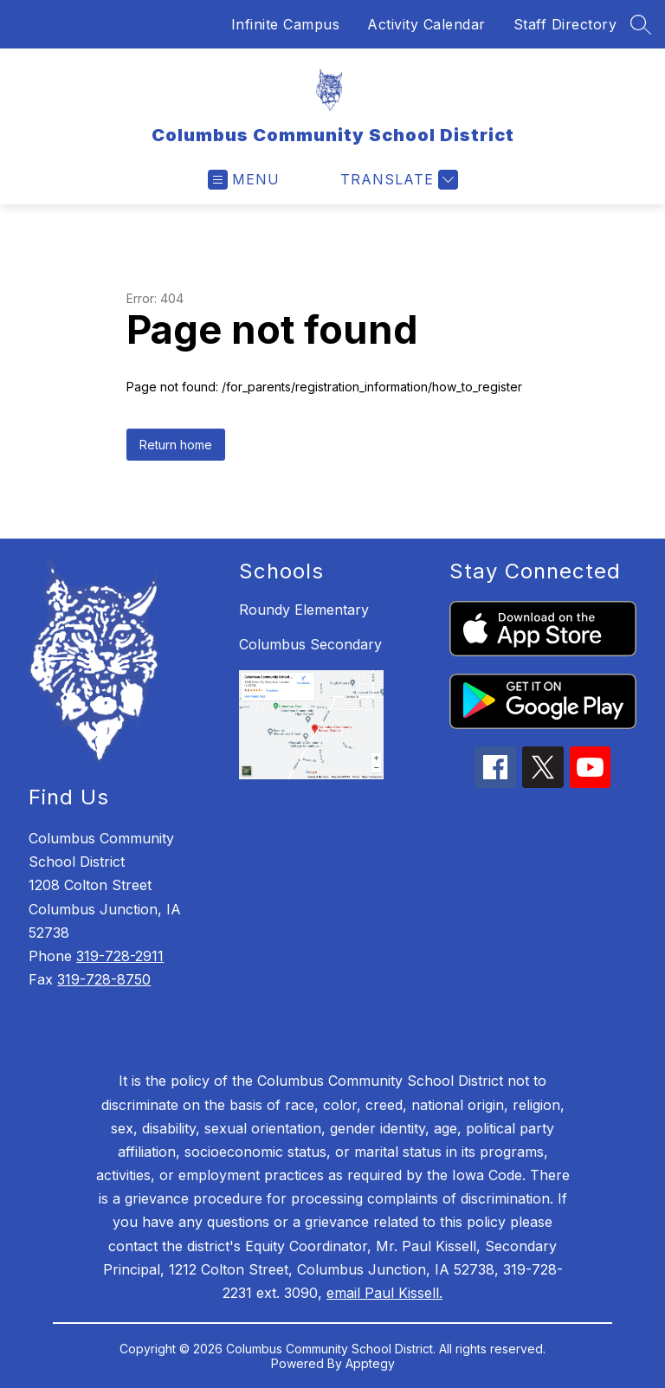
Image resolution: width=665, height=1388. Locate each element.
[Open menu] (244, 179)
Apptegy (370, 1363)
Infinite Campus (285, 24)
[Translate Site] (397, 179)
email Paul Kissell (382, 1292)
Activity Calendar (426, 24)
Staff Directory (565, 24)
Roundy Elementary (304, 609)
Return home (175, 444)
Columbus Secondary (310, 644)
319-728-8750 (104, 979)
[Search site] (640, 24)
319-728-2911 (120, 956)
